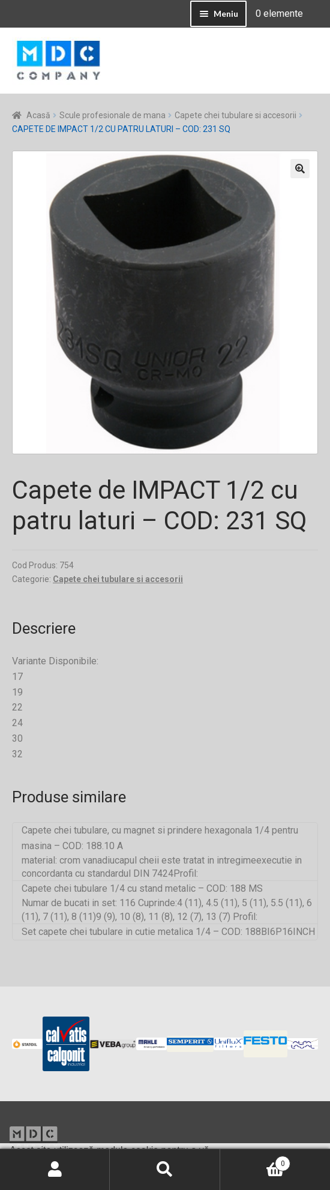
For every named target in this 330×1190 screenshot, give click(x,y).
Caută (165, 1169)
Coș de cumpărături (255, 1161)
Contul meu (55, 1169)
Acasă (38, 115)
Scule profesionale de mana (112, 115)
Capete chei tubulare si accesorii (235, 115)
